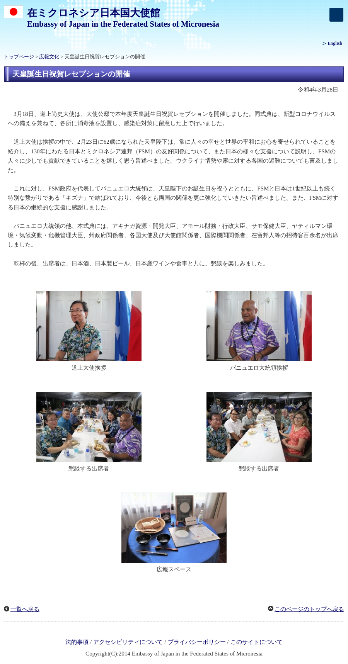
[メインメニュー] (336, 15)
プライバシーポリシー (197, 642)
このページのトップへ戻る (309, 609)
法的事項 (77, 642)
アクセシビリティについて (128, 642)
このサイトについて (256, 642)
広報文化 (49, 56)
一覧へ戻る (24, 609)
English (335, 43)
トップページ (19, 56)
